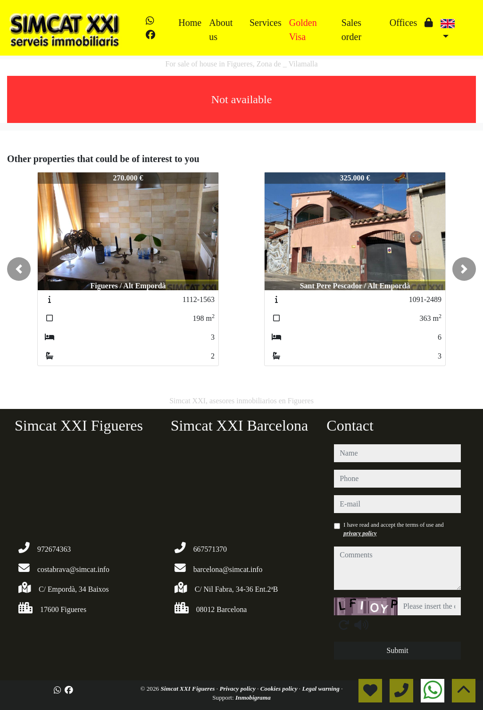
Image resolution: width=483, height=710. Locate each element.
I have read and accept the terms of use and (393, 529)
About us (221, 29)
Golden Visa (303, 29)
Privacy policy (238, 688)
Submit (397, 650)
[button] (19, 269)
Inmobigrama (253, 697)
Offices (403, 22)
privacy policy (359, 533)
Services (266, 22)
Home (189, 22)
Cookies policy (279, 688)
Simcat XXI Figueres (188, 688)
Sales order (351, 29)
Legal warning (321, 688)
